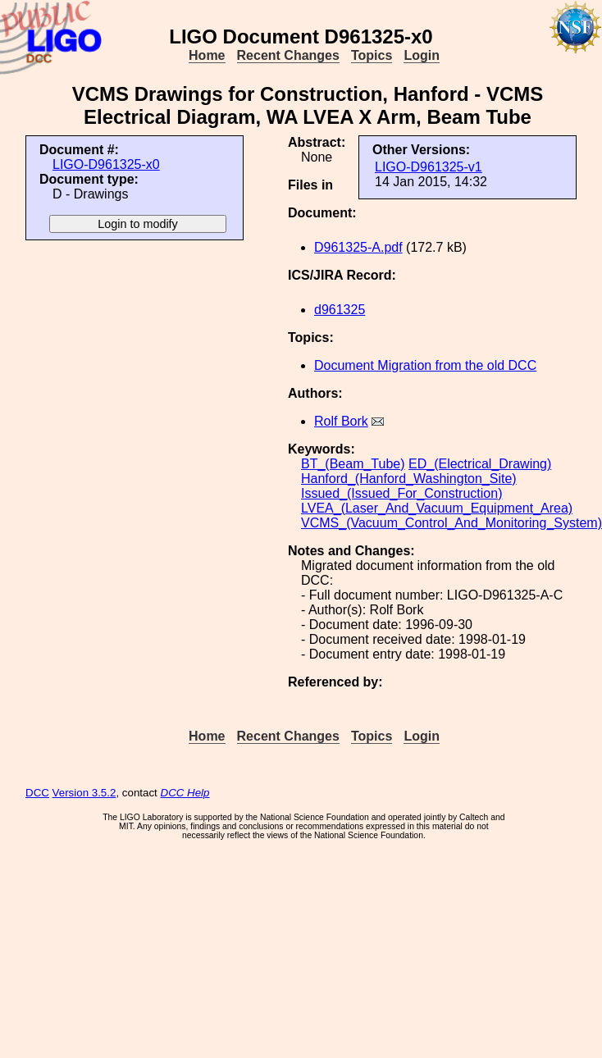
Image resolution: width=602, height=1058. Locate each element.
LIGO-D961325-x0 (106, 164)
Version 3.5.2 (84, 793)
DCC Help (185, 793)
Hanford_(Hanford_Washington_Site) (409, 479)
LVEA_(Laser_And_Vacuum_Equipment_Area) (436, 508)
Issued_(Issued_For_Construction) (401, 493)
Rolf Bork (341, 421)
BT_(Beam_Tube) (353, 464)
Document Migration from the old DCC (425, 365)
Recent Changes (288, 55)
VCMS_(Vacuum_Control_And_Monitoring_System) (451, 523)
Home (207, 55)
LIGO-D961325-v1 (428, 167)
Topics (371, 55)
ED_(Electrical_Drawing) (479, 464)
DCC (37, 793)
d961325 (339, 310)
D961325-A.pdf (358, 247)
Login (422, 55)
